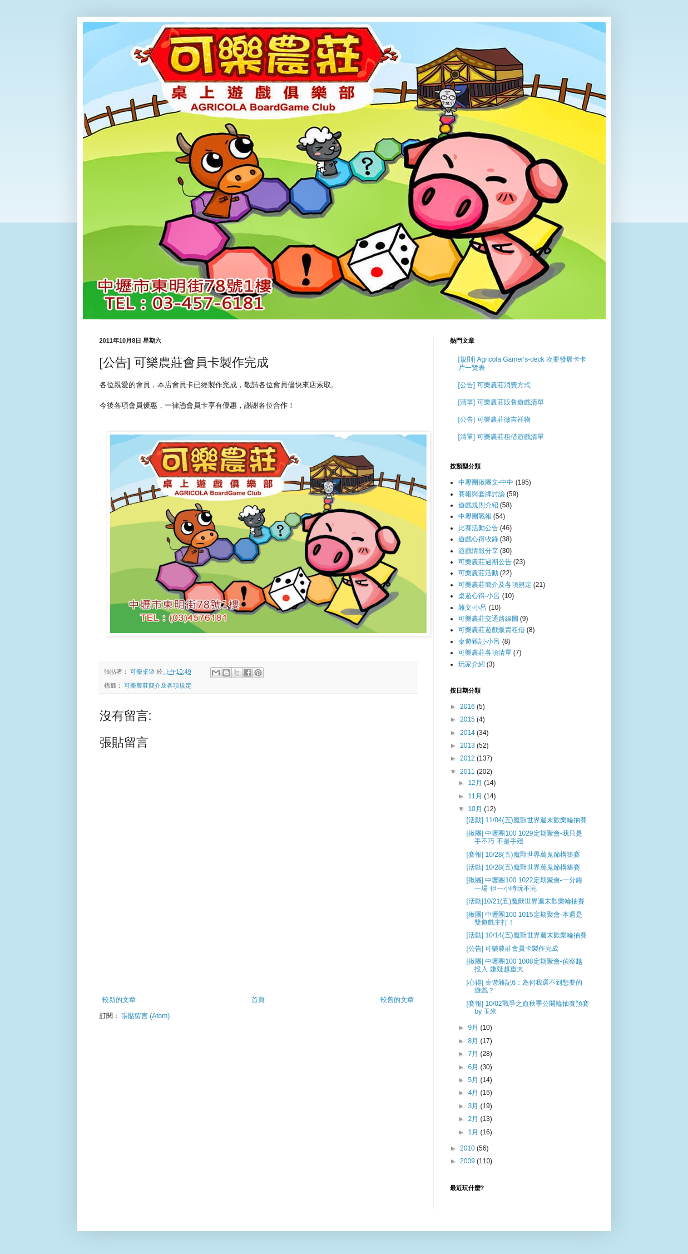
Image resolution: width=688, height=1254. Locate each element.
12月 (476, 783)
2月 (474, 1119)
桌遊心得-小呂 (479, 596)
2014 (468, 733)
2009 (468, 1161)
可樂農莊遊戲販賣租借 (491, 630)
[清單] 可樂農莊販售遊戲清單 (501, 402)
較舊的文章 (397, 1000)
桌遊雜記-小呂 (479, 641)
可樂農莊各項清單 (485, 652)
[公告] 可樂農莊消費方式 (494, 385)
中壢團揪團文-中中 (486, 482)
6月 (474, 1067)
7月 (474, 1054)
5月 (474, 1080)
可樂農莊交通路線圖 (488, 619)
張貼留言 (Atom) (145, 1016)
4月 (474, 1093)
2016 (468, 706)
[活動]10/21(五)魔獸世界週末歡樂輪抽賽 (525, 901)
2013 (468, 745)
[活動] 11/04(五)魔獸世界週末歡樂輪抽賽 (526, 820)
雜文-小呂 (472, 607)
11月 (476, 796)
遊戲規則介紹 (478, 505)
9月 (474, 1027)
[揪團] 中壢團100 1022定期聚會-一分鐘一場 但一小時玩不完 (524, 884)
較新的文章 (119, 1000)
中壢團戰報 (475, 516)
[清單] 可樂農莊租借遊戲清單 (501, 437)
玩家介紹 (471, 664)
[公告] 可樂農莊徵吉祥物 (494, 419)
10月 (476, 809)
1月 (474, 1132)
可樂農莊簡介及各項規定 (157, 685)
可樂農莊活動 (478, 573)
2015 (468, 719)
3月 (474, 1106)
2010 (468, 1148)
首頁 (258, 1000)
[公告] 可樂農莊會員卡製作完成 (512, 948)
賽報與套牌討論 (481, 494)
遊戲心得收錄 (478, 539)
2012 (468, 758)
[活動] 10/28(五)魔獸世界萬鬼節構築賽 (523, 867)
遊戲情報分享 (478, 551)
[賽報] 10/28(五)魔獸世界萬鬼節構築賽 (523, 854)
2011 (468, 772)
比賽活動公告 (478, 528)
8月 (474, 1041)
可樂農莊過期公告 (485, 562)
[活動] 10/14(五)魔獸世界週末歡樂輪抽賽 (526, 935)
